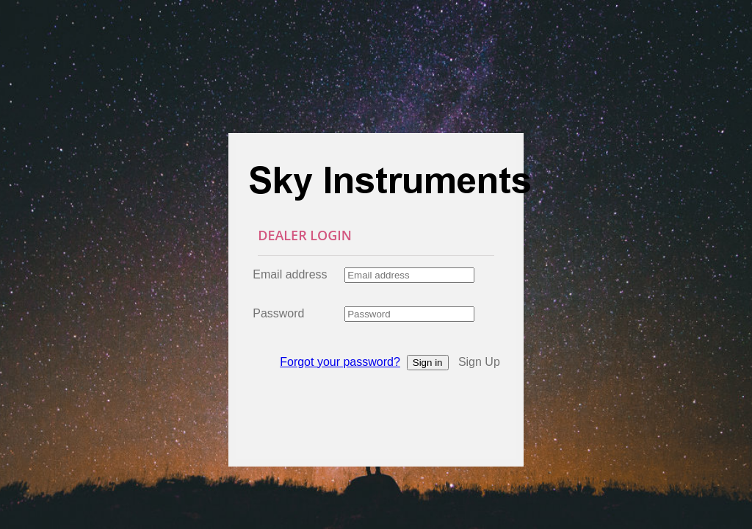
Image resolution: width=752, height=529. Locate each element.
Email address (290, 274)
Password (278, 313)
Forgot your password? (340, 362)
